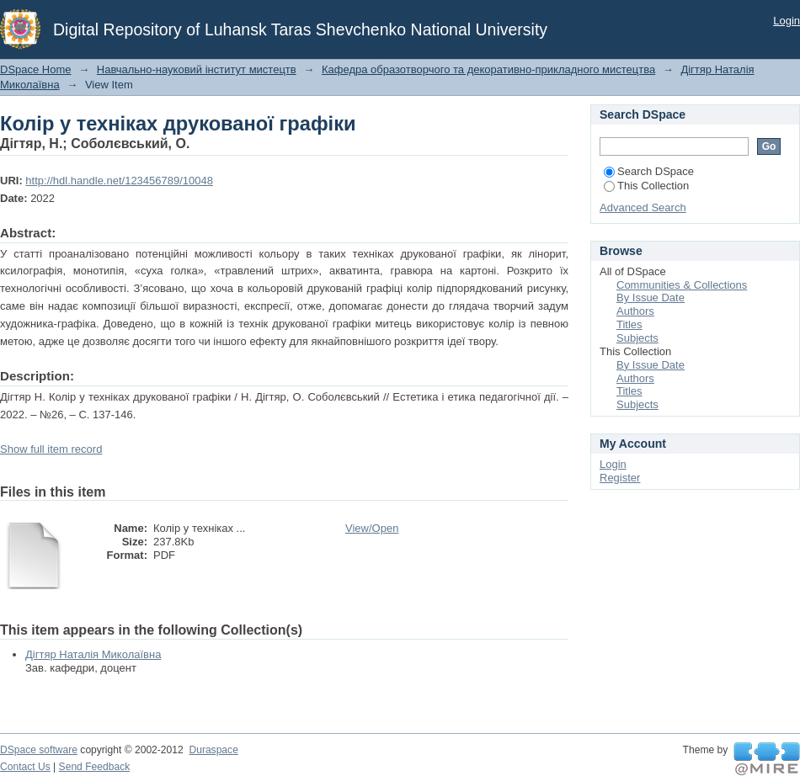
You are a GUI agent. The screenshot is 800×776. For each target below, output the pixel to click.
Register (620, 477)
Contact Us (25, 767)
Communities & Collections (681, 285)
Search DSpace (649, 171)
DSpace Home (36, 69)
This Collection (646, 185)
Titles (629, 324)
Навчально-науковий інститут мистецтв (196, 69)
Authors (635, 311)
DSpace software (38, 750)
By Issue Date (650, 297)
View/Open (371, 528)
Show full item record (51, 449)
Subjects (637, 338)
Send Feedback (95, 767)
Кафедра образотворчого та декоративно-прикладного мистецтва (488, 69)
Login (786, 20)
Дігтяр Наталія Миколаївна (93, 654)
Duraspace (213, 750)
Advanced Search (643, 207)
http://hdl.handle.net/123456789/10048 (119, 180)
